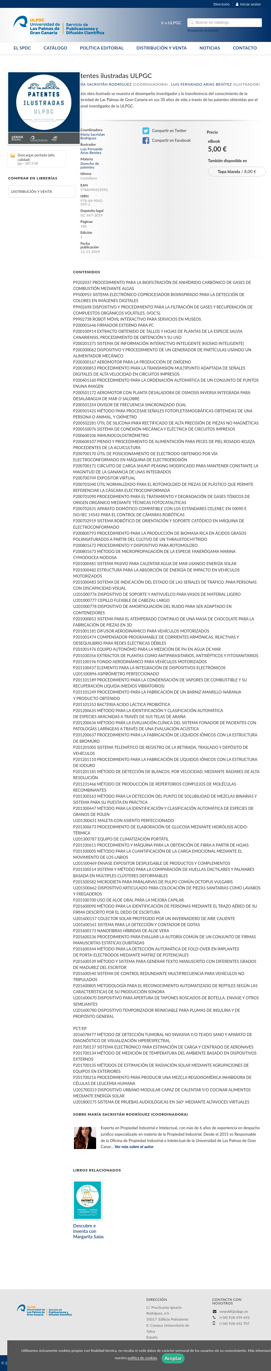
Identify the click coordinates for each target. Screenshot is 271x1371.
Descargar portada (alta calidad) (34, 159)
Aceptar (173, 1358)
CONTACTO (245, 47)
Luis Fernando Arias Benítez (201, 84)
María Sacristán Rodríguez (102, 84)
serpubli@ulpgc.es (233, 1311)
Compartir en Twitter (164, 131)
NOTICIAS (209, 47)
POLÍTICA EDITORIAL (102, 47)
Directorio (221, 4)
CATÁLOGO (55, 47)
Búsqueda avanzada (203, 30)
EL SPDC (22, 47)
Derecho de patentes (89, 165)
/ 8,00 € (237, 171)
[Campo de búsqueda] (224, 22)
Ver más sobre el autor (134, 1146)
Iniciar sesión (248, 4)
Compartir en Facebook (166, 141)
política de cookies (142, 1358)
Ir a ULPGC (171, 22)
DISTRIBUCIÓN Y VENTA (161, 47)
